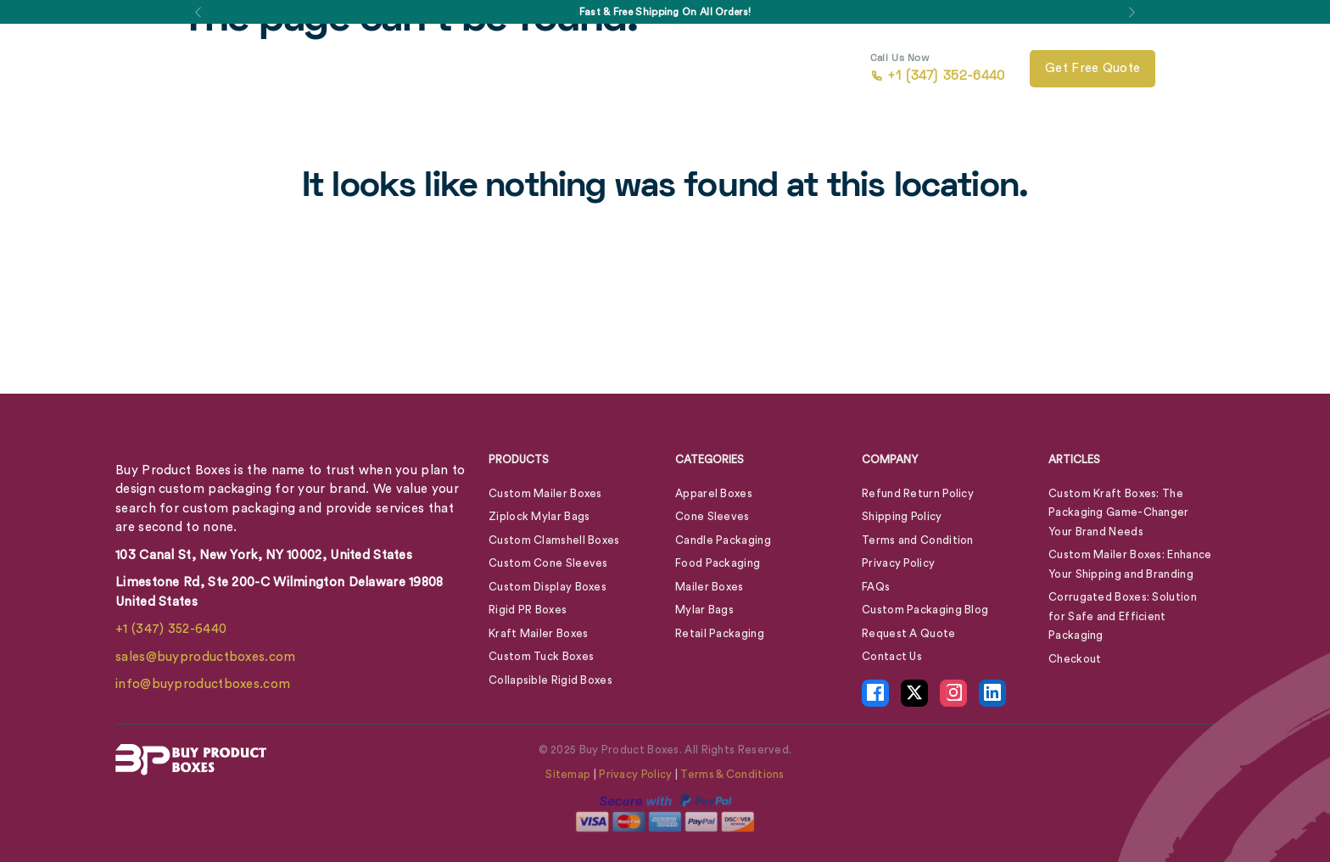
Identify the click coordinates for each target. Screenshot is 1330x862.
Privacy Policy (898, 562)
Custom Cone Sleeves (548, 562)
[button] (197, 12)
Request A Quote (909, 633)
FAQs (876, 586)
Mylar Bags (704, 609)
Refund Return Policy (918, 493)
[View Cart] (1192, 69)
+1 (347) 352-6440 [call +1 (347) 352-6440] (937, 69)
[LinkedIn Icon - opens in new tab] (992, 693)
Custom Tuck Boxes (541, 656)
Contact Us (691, 69)
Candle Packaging (723, 540)
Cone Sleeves (712, 516)
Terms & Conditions (732, 774)
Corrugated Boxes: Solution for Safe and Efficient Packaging (1122, 616)
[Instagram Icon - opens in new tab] (953, 693)
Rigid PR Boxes (528, 609)
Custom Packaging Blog (925, 609)
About (557, 69)
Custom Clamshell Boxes (554, 540)
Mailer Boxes (709, 586)
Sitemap (567, 774)
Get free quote (1092, 68)
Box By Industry (451, 69)
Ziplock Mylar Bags (539, 516)
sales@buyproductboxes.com (205, 657)
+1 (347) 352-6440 (170, 629)
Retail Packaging (719, 633)
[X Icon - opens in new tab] (914, 693)
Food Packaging (717, 562)
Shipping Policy (902, 516)
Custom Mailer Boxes (545, 493)
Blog (626, 69)
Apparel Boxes (713, 493)
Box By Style (327, 69)
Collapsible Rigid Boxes (550, 680)
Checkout (1074, 658)
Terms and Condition (918, 540)
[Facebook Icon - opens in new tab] (875, 693)
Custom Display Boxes (547, 586)
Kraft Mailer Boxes (538, 633)
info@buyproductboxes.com (202, 684)
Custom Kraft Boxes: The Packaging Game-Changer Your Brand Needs (1118, 512)
